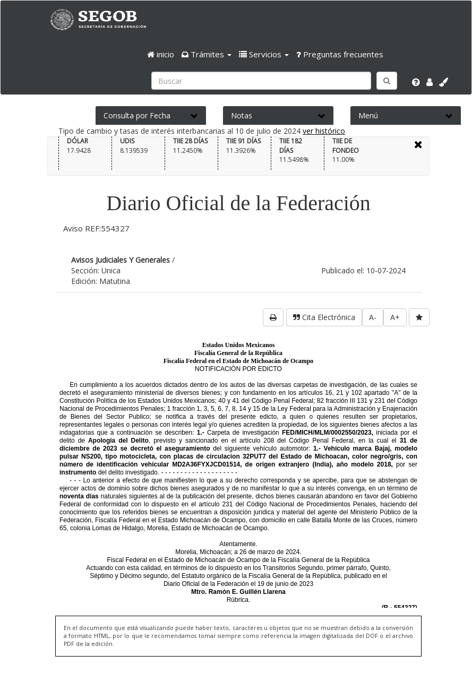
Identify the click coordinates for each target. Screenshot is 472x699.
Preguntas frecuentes (339, 54)
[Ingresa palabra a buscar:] (261, 81)
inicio (160, 54)
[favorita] (419, 317)
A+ (395, 317)
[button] (206, 54)
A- (372, 317)
